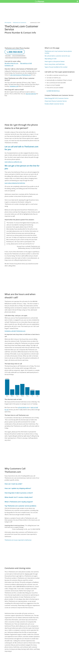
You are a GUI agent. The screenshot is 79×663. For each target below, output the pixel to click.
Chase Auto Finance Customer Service (56, 101)
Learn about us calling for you (13, 162)
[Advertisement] (22, 110)
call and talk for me (23, 407)
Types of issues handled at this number (56, 67)
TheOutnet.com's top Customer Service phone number (58, 52)
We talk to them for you (11, 63)
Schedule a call (9, 65)
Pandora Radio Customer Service (54, 104)
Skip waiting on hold (26, 63)
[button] (77, 1)
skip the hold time (31, 94)
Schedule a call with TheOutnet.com (15, 331)
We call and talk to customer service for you (57, 56)
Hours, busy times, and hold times (55, 64)
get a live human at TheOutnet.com (20, 75)
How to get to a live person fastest (54, 61)
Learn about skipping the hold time (15, 183)
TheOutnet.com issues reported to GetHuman (18, 540)
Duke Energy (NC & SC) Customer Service (56, 98)
